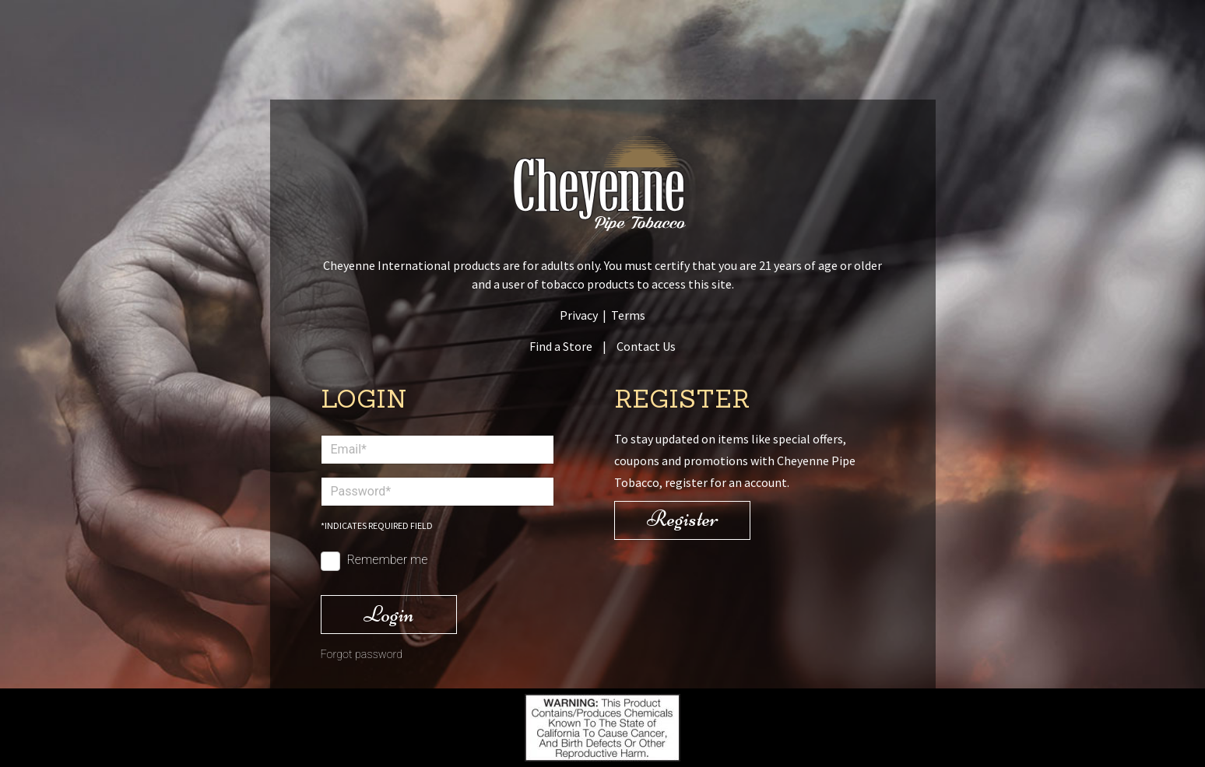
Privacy (579, 315)
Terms (628, 315)
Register (682, 518)
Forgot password (362, 654)
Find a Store (560, 346)
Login (389, 614)
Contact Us (646, 346)
